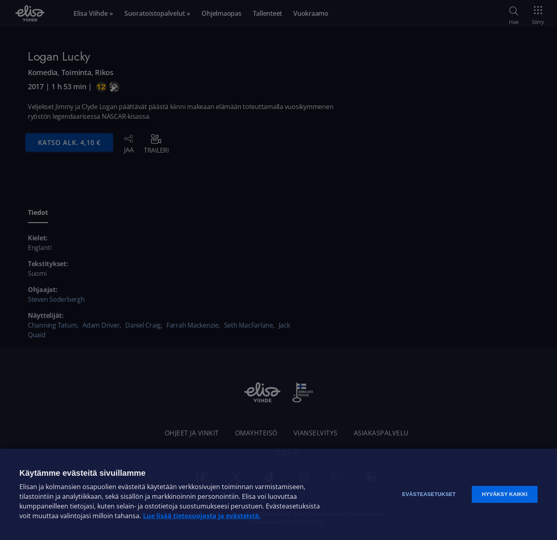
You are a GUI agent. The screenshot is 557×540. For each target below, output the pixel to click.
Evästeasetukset (429, 494)
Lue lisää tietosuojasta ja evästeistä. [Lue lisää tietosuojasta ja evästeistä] (202, 515)
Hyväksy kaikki (505, 494)
